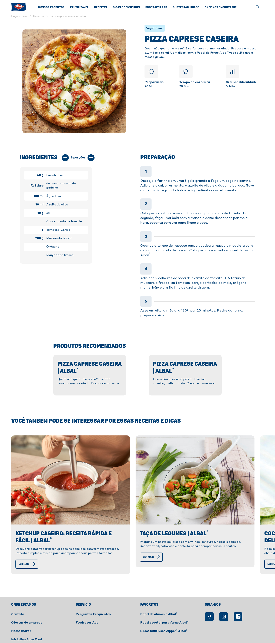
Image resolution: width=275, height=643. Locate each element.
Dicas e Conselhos (126, 7)
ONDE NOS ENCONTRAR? (221, 7)
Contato (17, 594)
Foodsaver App (156, 7)
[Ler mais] (28, 543)
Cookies (58, 632)
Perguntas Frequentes (93, 594)
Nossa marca (21, 611)
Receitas (100, 7)
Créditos (149, 632)
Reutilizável (79, 7)
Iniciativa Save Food (26, 619)
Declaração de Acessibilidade (115, 632)
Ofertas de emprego (26, 602)
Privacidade (80, 632)
